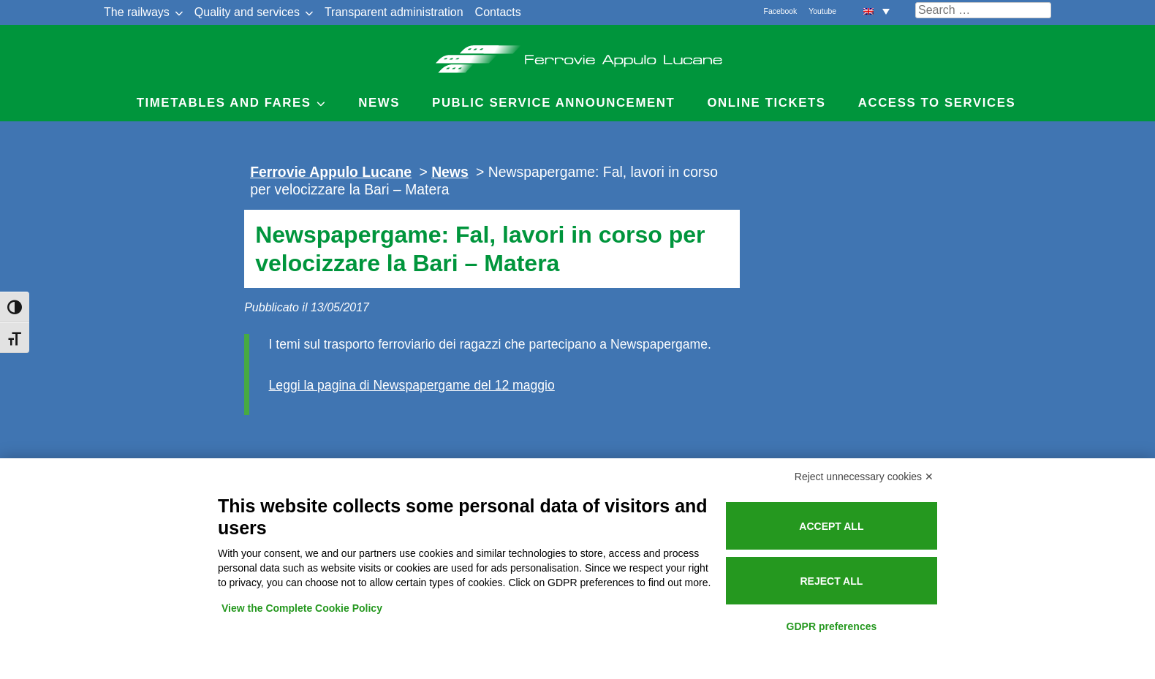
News (379, 103)
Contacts (498, 12)
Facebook (781, 11)
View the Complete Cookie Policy (301, 608)
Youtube (822, 11)
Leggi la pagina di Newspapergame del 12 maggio (412, 385)
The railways (137, 12)
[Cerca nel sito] (983, 10)
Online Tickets (766, 103)
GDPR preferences (832, 626)
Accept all (831, 526)
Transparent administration (394, 12)
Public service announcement (553, 103)
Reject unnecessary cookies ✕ (864, 476)
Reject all (831, 581)
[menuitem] (876, 10)
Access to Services (937, 103)
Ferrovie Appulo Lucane (578, 55)
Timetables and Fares (224, 103)
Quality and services (247, 12)
